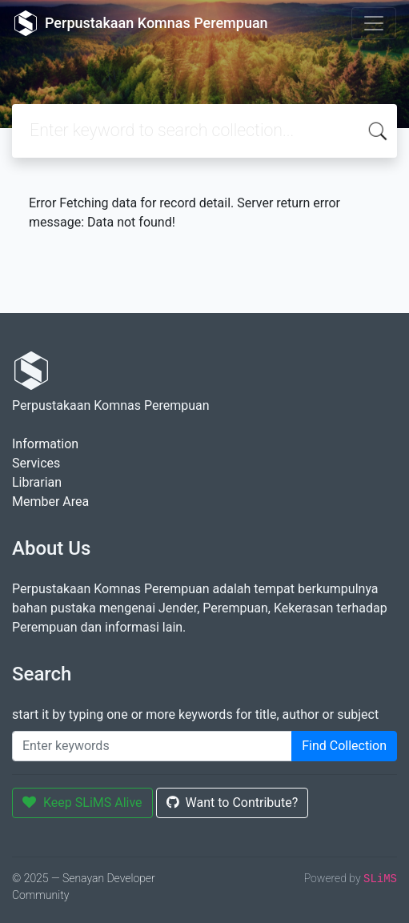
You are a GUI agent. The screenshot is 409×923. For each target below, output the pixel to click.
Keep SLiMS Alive (82, 802)
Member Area (50, 501)
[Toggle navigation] (373, 23)
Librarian (37, 482)
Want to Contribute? (232, 802)
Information (45, 443)
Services (36, 463)
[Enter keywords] (152, 746)
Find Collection (344, 745)
